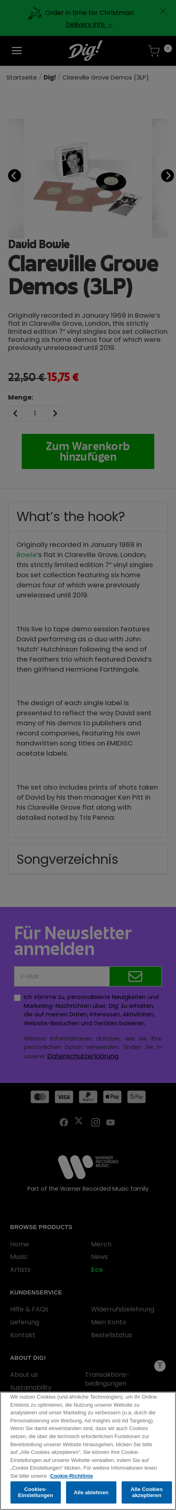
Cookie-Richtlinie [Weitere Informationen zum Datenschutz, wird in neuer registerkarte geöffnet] (71, 1478)
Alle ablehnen (91, 1494)
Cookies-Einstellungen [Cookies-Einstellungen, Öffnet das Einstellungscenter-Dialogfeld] (35, 1494)
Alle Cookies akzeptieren (146, 1494)
